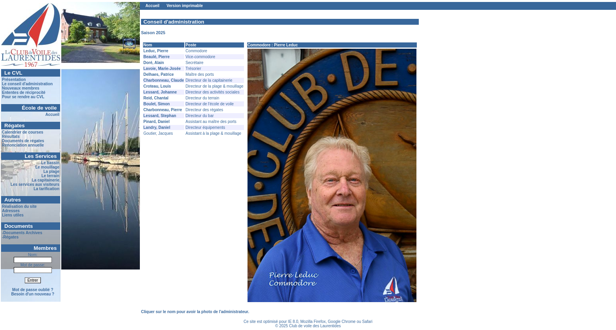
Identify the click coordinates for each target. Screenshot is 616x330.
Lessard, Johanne (160, 92)
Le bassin (50, 163)
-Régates (10, 237)
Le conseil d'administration (27, 84)
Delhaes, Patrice (158, 74)
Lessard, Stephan (159, 116)
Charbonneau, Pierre (162, 110)
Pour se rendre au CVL (23, 97)
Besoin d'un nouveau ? (33, 294)
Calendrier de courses (22, 132)
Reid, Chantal (156, 98)
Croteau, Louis (157, 86)
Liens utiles (13, 215)
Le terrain (50, 176)
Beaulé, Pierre (156, 57)
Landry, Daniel (156, 127)
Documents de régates (23, 141)
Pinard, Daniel (156, 121)
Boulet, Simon (156, 104)
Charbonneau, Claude (163, 80)
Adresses (11, 211)
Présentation (14, 79)
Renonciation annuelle (23, 145)
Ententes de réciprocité (24, 92)
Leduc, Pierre (155, 51)
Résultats (11, 136)
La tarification (46, 189)
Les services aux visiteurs (35, 184)
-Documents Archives (22, 233)
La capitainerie (45, 180)
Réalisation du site (19, 206)
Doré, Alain (153, 62)
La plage (51, 171)
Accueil (52, 114)
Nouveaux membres (20, 88)
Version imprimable (185, 6)
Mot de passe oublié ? (32, 290)
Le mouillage (47, 167)
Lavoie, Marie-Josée (162, 68)
